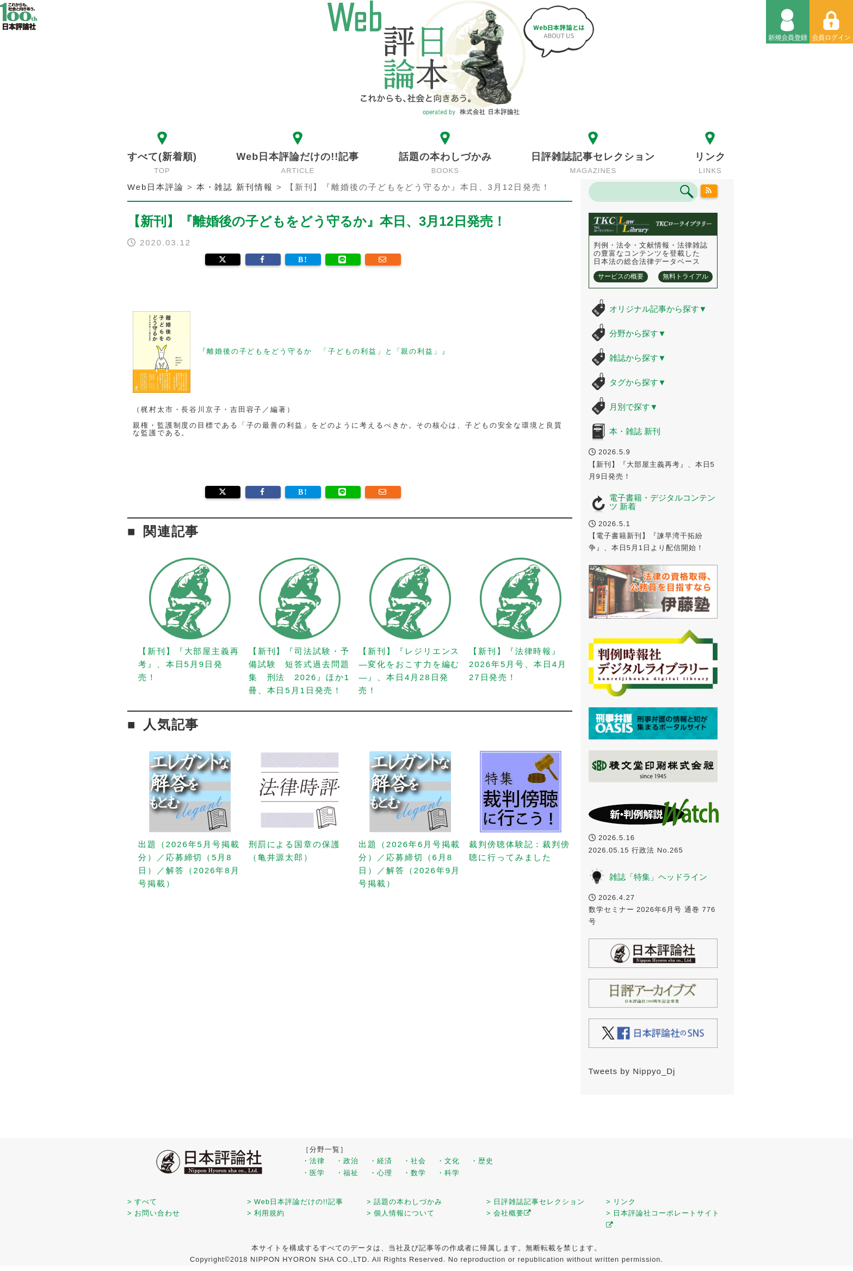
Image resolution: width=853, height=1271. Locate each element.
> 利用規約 (266, 1213)
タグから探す (637, 382)
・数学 (414, 1173)
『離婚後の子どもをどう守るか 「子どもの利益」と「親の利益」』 (324, 351)
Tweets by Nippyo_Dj (632, 1071)
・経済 (380, 1161)
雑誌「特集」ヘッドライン (658, 876)
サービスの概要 (621, 276)
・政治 (347, 1161)
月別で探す (633, 406)
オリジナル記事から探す (658, 308)
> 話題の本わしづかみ (404, 1202)
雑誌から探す (637, 357)
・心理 (380, 1173)
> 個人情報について (401, 1213)
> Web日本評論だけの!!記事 (295, 1202)
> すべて (142, 1202)
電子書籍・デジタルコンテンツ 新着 (662, 502)
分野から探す (637, 333)
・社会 (414, 1161)
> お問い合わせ (153, 1213)
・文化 (448, 1161)
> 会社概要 (508, 1213)
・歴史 (482, 1161)
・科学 (448, 1173)
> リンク (621, 1202)
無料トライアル (685, 276)
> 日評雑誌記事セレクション (535, 1202)
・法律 (313, 1161)
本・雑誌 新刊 (634, 431)
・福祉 (347, 1173)
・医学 (313, 1173)
